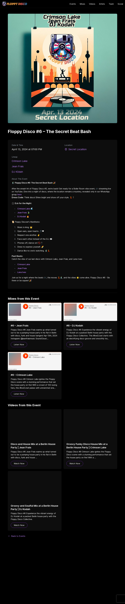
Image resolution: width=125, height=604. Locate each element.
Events (73, 4)
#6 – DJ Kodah (74, 325)
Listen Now (19, 344)
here (19, 194)
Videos (92, 4)
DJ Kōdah (17, 171)
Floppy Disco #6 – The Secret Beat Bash (49, 131)
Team (111, 4)
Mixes (82, 4)
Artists (102, 4)
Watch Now (19, 463)
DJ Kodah (21, 216)
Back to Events (16, 536)
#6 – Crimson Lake (21, 374)
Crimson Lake (19, 161)
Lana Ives (21, 272)
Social (120, 4)
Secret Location (75, 149)
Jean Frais (18, 166)
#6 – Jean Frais (19, 325)
